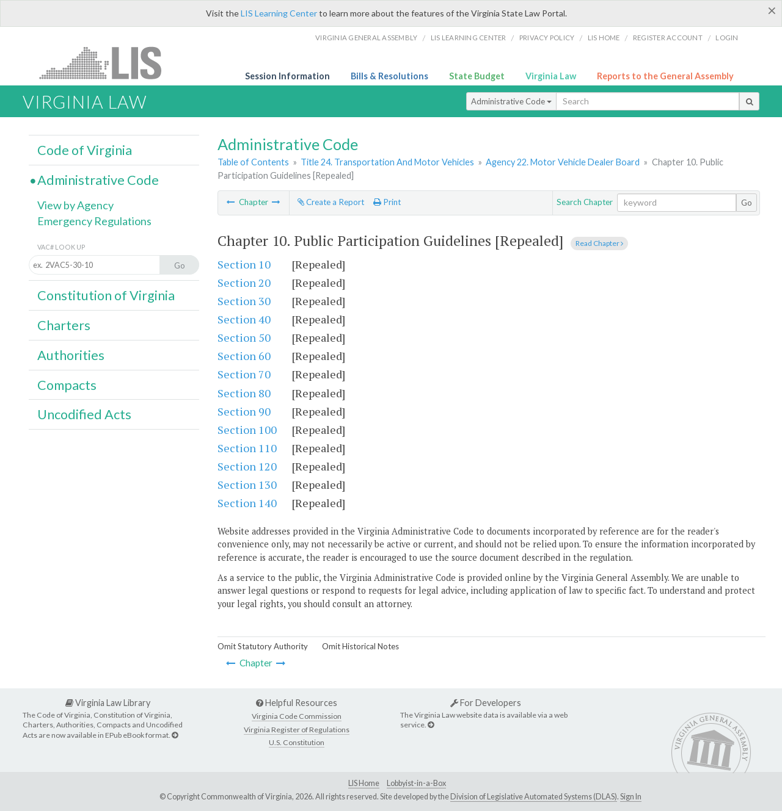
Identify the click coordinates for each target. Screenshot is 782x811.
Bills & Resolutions (389, 76)
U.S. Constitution (296, 742)
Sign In (630, 796)
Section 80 (244, 393)
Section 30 (244, 301)
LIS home (604, 37)
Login (726, 37)
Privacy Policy (547, 37)
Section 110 (247, 448)
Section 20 (244, 282)
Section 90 (244, 411)
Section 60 (244, 355)
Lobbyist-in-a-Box (416, 783)
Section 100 (247, 429)
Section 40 (244, 319)
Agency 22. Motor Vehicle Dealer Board (563, 162)
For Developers (485, 702)
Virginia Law (550, 76)
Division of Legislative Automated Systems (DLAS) (533, 796)
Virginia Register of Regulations (296, 729)
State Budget (477, 76)
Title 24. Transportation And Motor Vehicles (387, 162)
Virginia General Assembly (366, 37)
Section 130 (247, 484)
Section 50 (244, 337)
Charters (63, 325)
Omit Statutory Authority (262, 646)
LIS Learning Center (279, 13)
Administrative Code (511, 101)
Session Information (287, 76)
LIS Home (363, 783)
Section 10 (244, 264)
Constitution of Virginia (106, 295)
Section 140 (247, 503)
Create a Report (331, 202)
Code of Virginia (84, 150)
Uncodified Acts (84, 414)
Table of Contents (253, 162)
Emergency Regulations (94, 221)
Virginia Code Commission (297, 716)
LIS (107, 62)
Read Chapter (599, 243)
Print (387, 202)
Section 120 (247, 466)
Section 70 (244, 374)
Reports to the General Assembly (665, 76)
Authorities (70, 355)
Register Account (668, 37)
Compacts (67, 385)
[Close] (772, 10)
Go (746, 202)
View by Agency (75, 205)
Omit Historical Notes (360, 646)
